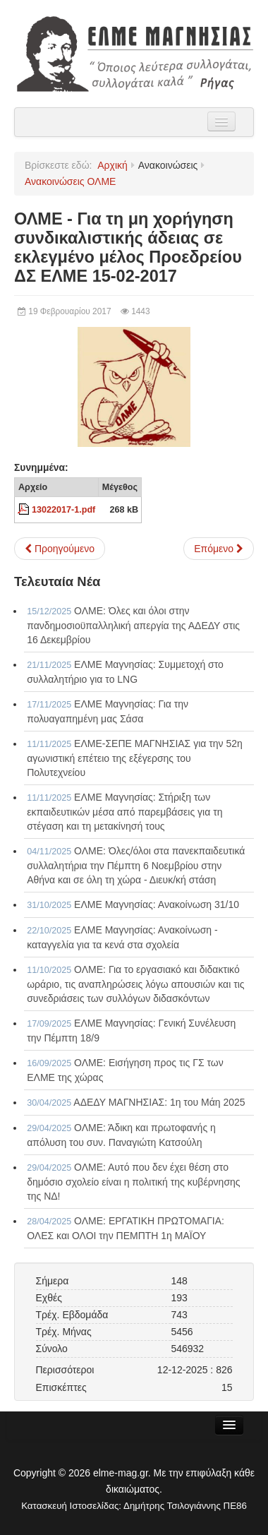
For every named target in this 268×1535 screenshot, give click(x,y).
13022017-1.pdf (63, 510)
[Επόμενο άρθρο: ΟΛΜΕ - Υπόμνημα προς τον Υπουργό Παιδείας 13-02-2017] (218, 548)
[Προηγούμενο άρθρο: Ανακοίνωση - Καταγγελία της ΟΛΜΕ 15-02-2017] (59, 548)
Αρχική (112, 165)
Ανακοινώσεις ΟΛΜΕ (70, 181)
